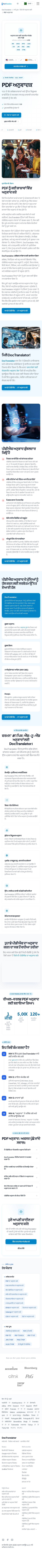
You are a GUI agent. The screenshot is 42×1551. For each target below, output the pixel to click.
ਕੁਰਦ (3, 1415)
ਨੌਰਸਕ (33, 1415)
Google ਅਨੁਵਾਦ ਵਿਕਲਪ (9, 1453)
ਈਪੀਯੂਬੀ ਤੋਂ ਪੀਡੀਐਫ (24, 1344)
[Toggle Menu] (38, 3)
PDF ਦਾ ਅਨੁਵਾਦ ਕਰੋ (11, 115)
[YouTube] (12, 1540)
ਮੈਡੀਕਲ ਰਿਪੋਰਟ (26, 1453)
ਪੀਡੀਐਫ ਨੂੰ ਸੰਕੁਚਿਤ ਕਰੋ (12, 1331)
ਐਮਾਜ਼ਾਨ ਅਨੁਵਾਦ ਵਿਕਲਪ (9, 1463)
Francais (13, 1409)
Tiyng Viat (5, 1428)
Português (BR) (16, 1418)
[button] (28, 4)
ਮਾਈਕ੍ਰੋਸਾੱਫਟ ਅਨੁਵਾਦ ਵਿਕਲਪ (11, 1466)
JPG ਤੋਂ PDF (9, 1340)
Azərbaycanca (17, 1403)
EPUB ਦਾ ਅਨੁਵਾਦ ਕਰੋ (12, 1308)
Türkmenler (15, 1425)
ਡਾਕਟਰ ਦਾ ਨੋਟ (26, 1482)
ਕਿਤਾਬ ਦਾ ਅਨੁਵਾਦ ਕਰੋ (29, 1308)
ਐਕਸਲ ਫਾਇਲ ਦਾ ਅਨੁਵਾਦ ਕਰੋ (14, 1299)
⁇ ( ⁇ (22, 1406)
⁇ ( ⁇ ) (13, 1428)
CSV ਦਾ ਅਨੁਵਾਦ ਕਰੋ (12, 1316)
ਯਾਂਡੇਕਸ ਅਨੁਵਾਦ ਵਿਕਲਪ (9, 1460)
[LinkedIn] (3, 1540)
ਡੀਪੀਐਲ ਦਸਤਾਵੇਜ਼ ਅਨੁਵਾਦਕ (10, 1457)
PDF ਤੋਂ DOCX (19, 1335)
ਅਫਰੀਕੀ (4, 1403)
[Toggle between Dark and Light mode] (17, 3)
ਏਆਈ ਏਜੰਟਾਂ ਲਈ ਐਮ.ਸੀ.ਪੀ (10, 1514)
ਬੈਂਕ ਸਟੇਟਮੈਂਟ (25, 1475)
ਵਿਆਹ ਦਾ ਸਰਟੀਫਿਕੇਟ (28, 1460)
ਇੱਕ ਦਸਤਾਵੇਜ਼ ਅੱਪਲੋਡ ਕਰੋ (21, 1242)
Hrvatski (30, 1409)
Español (29, 1406)
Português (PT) (28, 1418)
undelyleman (21, 1412)
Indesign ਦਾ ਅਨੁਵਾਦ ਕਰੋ (13, 1312)
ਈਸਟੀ (35, 1406)
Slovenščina (17, 1421)
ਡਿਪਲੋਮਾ (24, 1472)
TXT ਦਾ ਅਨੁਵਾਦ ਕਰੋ (28, 1316)
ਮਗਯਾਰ (36, 1409)
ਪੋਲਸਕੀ (7, 1418)
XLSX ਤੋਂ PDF (10, 1344)
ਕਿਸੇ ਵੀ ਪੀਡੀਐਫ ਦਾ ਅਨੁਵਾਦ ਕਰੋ (26, 955)
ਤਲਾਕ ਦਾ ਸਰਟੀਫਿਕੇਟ (28, 1463)
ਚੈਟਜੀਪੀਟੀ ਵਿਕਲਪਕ (8, 1450)
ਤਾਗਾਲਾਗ (23, 1425)
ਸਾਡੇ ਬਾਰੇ (4, 1441)
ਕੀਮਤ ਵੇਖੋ (21, 1248)
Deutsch (16, 1406)
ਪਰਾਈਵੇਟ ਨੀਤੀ (24, 1441)
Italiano (12, 1412)
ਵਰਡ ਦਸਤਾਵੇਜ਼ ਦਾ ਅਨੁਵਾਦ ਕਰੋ (14, 1285)
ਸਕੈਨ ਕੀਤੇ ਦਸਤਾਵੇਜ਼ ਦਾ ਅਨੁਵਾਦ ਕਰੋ (16, 1294)
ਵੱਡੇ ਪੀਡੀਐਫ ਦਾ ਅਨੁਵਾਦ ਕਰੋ (14, 1290)
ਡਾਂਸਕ (9, 1406)
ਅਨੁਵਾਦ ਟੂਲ (24, 627)
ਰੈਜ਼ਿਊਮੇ (24, 1479)
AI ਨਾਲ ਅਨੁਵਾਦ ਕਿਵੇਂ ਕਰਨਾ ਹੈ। (11, 1511)
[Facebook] (7, 1540)
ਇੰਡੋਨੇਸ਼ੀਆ (5, 1412)
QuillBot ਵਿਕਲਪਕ (7, 1469)
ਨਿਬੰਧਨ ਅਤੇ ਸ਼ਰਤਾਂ (13, 1441)
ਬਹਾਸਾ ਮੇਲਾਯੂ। (17, 1415)
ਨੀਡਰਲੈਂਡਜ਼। (26, 1415)
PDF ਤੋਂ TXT (31, 1335)
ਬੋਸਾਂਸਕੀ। (32, 1403)
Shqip (25, 1421)
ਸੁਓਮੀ (6, 1409)
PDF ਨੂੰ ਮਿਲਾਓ (27, 1331)
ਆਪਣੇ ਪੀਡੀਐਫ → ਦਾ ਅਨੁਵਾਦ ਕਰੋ (16, 311)
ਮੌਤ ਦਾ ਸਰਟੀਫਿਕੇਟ (27, 1466)
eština (4, 1406)
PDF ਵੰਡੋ (8, 1335)
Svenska (35, 1421)
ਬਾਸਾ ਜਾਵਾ (30, 1412)
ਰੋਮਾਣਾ (37, 1418)
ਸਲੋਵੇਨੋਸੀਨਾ (8, 1421)
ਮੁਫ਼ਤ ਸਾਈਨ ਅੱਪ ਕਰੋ (11, 121)
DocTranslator (8, 361)
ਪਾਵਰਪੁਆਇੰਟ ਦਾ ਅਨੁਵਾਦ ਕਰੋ (14, 1303)
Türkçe (30, 1425)
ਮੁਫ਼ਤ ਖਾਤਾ (15, 1060)
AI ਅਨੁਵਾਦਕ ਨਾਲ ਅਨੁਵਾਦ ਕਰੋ (11, 1508)
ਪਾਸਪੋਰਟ (24, 1469)
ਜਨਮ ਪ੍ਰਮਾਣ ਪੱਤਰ (27, 1457)
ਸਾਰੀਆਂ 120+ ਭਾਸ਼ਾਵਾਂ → (29, 1529)
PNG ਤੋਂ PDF (21, 1340)
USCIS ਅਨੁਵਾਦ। (27, 1450)
